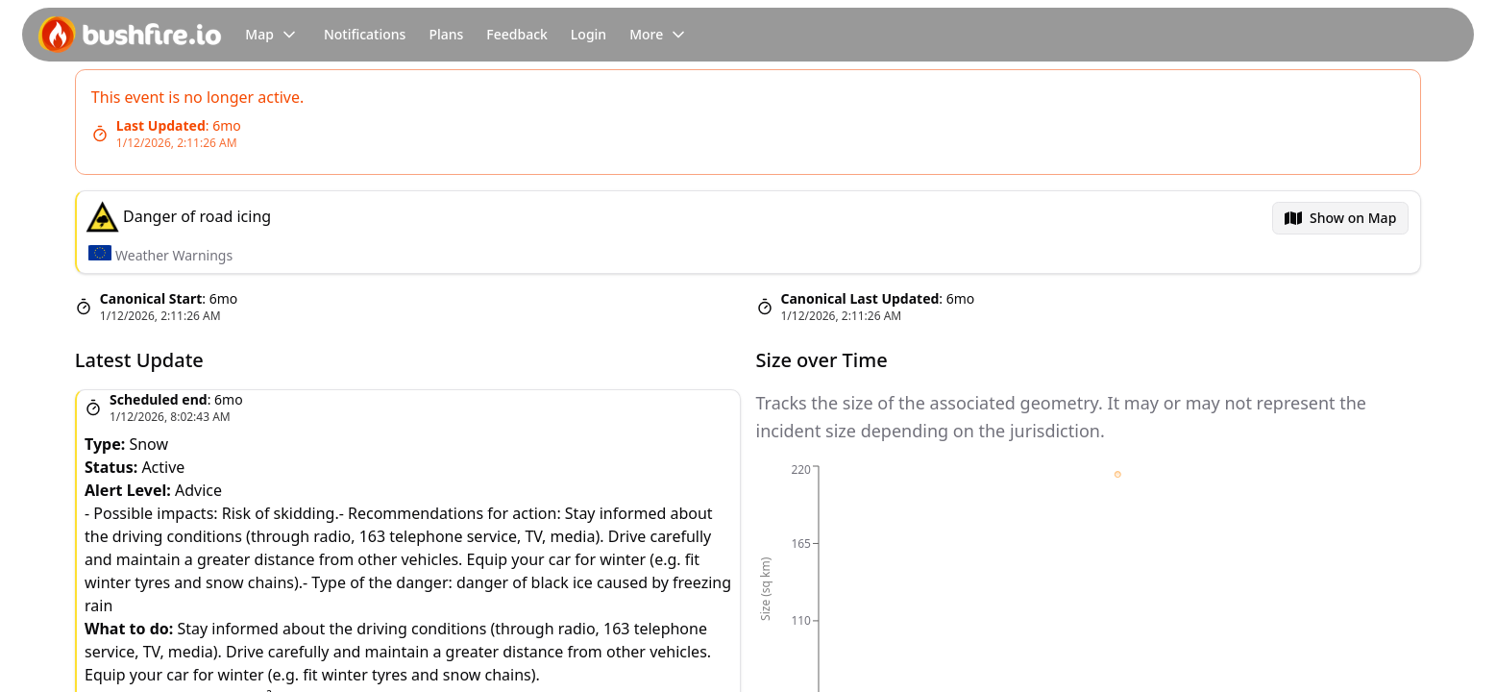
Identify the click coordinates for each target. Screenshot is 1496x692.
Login (588, 34)
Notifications (364, 34)
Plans (446, 34)
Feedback (517, 34)
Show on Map (1353, 218)
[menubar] (1340, 218)
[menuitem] (1340, 218)
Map (273, 34)
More (659, 34)
